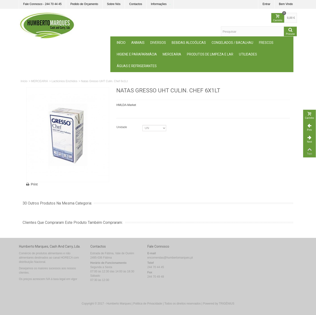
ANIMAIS (138, 43)
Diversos (158, 43)
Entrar (266, 4)
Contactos (135, 4)
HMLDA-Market (126, 105)
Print (34, 184)
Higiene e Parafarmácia (137, 54)
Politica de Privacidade (147, 303)
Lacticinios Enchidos (65, 81)
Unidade (122, 127)
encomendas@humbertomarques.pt (170, 257)
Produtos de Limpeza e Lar (210, 54)
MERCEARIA (172, 54)
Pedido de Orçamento (84, 4)
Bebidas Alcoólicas (189, 43)
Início (121, 43)
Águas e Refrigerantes (137, 66)
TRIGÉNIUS (226, 303)
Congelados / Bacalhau (232, 43)
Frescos (266, 43)
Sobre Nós (114, 4)
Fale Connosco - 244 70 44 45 (42, 4)
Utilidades (248, 54)
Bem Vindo (286, 4)
